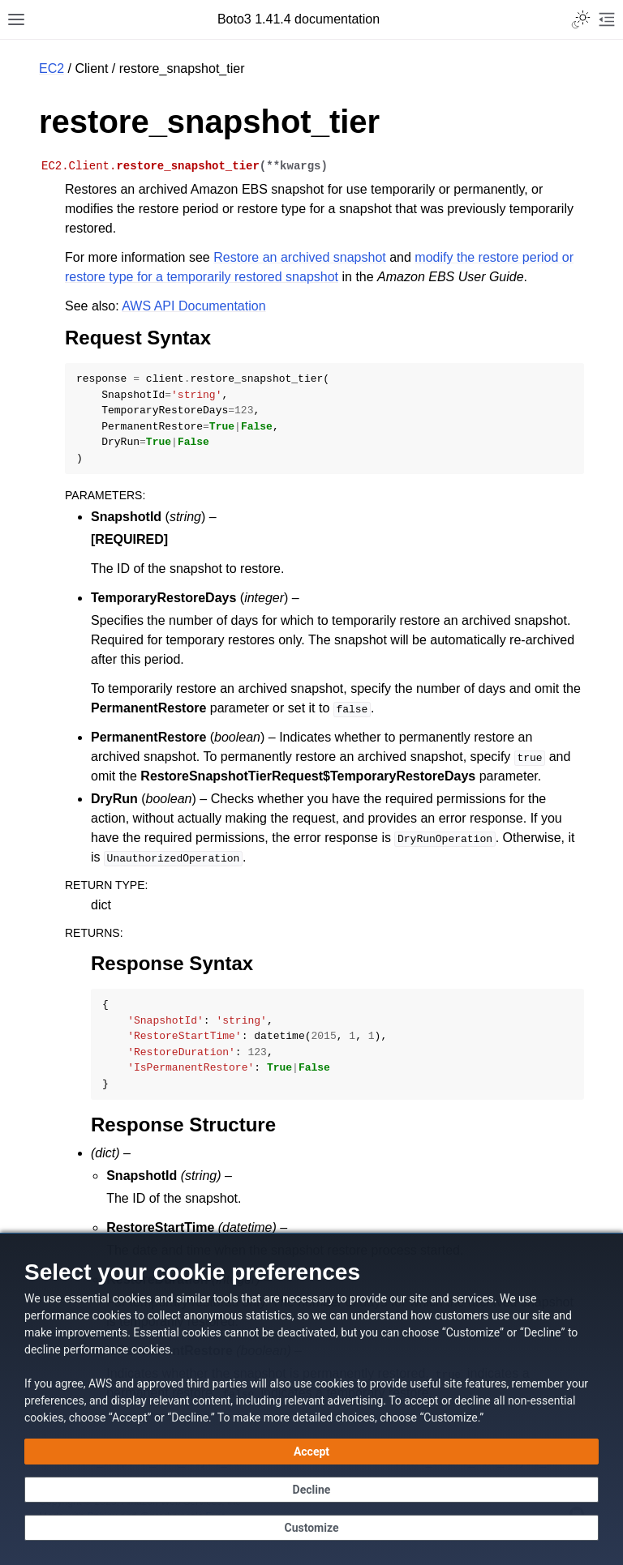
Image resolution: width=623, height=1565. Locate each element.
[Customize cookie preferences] (311, 1528)
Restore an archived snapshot (299, 257)
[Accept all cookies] (311, 1452)
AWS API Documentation (193, 306)
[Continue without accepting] (311, 1490)
